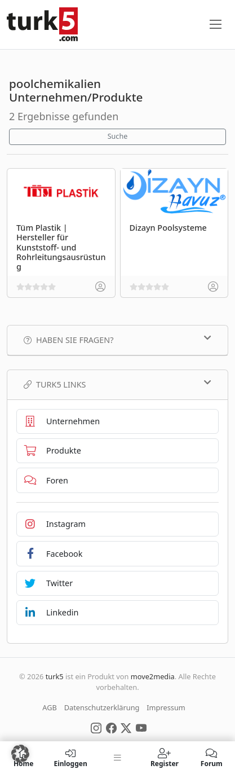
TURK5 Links (117, 384)
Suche (118, 136)
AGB (49, 707)
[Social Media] (96, 727)
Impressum (166, 707)
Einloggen (70, 757)
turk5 (55, 676)
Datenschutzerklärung (102, 707)
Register (164, 757)
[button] (20, 753)
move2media (153, 676)
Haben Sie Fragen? (117, 339)
